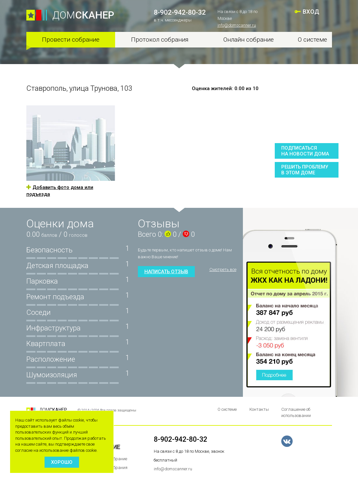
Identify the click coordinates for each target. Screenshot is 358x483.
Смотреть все (222, 269)
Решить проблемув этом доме (304, 170)
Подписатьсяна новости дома (305, 151)
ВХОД (311, 11)
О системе (312, 39)
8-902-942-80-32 (180, 12)
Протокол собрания (160, 39)
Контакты (259, 409)
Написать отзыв (166, 272)
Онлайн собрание (248, 39)
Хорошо (62, 462)
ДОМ (83, 15)
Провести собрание (70, 39)
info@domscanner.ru (237, 25)
